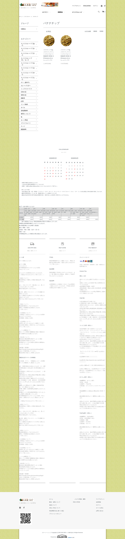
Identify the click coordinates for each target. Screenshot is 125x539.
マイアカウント (76, 5)
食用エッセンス (26, 112)
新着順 (101, 31)
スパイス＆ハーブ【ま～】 (28, 67)
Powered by (62, 534)
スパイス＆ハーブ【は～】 (28, 62)
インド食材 (24, 103)
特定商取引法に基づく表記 (63, 509)
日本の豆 (23, 90)
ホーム (20, 16)
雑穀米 (23, 96)
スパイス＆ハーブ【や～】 (28, 72)
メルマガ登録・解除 (84, 497)
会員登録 (99, 500)
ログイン (95, 5)
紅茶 (22, 100)
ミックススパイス (26, 87)
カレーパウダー (26, 84)
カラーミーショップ (46, 531)
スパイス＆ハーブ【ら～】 (28, 77)
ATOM (84, 500)
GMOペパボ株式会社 (68, 531)
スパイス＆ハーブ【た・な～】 (26, 57)
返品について (60, 503)
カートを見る (101, 506)
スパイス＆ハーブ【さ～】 (28, 52)
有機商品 (23, 28)
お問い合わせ (101, 509)
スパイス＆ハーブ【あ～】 (28, 43)
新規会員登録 (87, 5)
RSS (80, 500)
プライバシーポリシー (62, 512)
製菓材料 (23, 128)
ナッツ (23, 125)
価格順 (95, 31)
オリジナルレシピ (77, 12)
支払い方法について (61, 506)
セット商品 (24, 118)
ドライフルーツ (28, 16)
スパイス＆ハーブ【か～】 (28, 47)
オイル (23, 106)
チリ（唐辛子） (26, 81)
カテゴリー (45, 12)
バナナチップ (37, 16)
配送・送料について (61, 500)
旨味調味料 (24, 109)
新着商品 (60, 12)
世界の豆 (23, 93)
